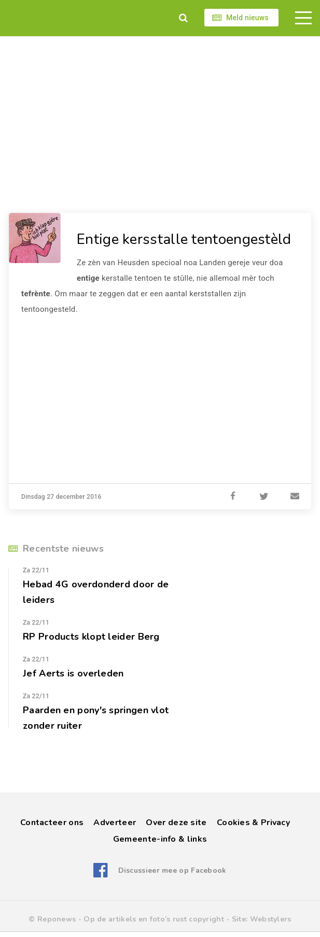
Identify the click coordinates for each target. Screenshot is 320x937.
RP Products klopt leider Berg (91, 636)
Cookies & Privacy (253, 822)
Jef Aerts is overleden (73, 673)
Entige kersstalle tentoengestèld (184, 239)
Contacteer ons (52, 822)
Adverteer (114, 822)
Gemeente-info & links (160, 839)
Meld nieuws (247, 17)
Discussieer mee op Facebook (172, 870)
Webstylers (270, 919)
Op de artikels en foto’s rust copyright (154, 919)
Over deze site (176, 822)
